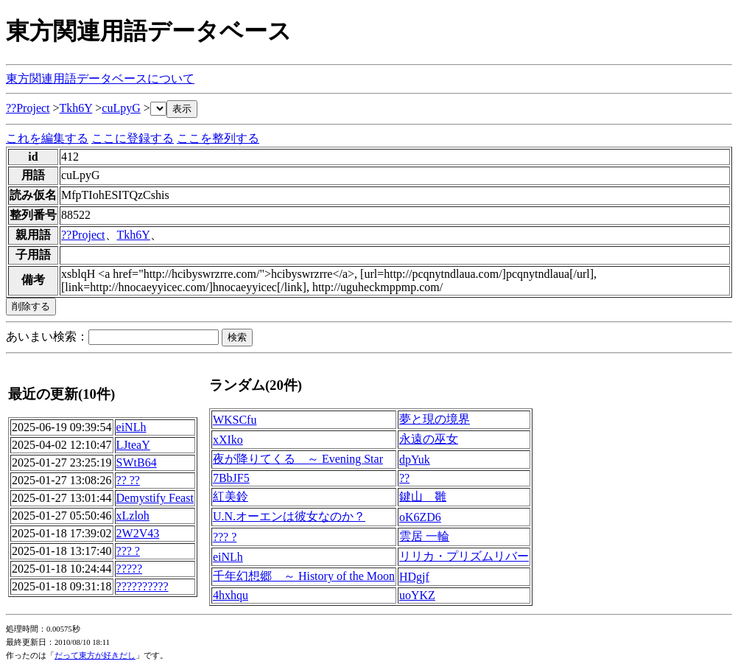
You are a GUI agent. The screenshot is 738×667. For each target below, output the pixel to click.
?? (404, 478)
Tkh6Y (76, 108)
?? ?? (128, 480)
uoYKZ (417, 595)
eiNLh (131, 427)
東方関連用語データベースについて (100, 78)
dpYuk (414, 459)
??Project (28, 108)
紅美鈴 (230, 496)
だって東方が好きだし (95, 656)
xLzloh (133, 515)
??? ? (128, 551)
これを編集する (47, 138)
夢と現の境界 (434, 419)
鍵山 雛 (422, 496)
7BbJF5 (231, 478)
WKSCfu (235, 419)
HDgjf (414, 576)
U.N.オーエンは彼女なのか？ (289, 516)
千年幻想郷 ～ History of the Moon (304, 576)
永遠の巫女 (428, 439)
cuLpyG (121, 108)
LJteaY (133, 445)
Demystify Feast (155, 498)
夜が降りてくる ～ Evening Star (298, 459)
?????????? (142, 586)
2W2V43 (138, 533)
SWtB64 (136, 462)
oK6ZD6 (420, 517)
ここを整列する (218, 138)
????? (129, 568)
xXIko (228, 439)
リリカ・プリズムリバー (464, 556)
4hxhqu (230, 595)
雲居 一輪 (424, 536)
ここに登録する (132, 138)
